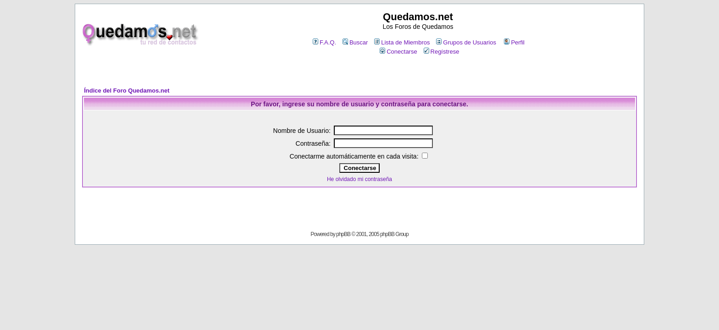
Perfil (514, 42)
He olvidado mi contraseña (359, 179)
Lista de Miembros (402, 42)
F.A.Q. (324, 42)
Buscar (355, 42)
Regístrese (441, 51)
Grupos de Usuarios (466, 42)
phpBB (343, 234)
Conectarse (398, 51)
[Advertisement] (359, 71)
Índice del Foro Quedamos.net (126, 90)
